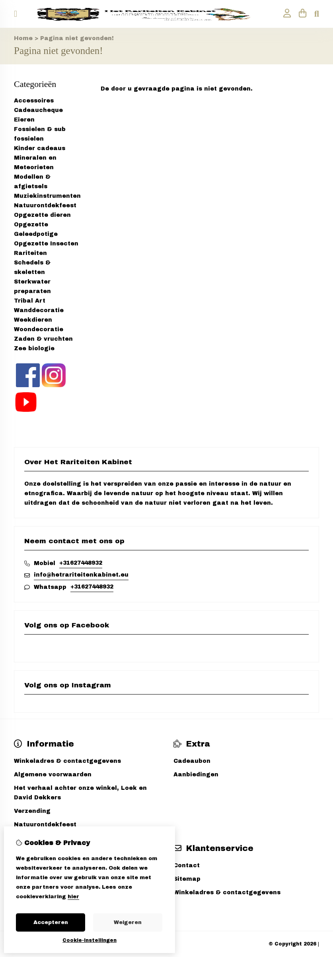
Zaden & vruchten (43, 339)
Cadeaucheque (38, 110)
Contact (186, 865)
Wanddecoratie (39, 310)
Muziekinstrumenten (47, 196)
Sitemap (187, 879)
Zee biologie (34, 348)
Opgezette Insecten (46, 244)
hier (73, 896)
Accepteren (50, 922)
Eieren (24, 120)
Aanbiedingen (195, 775)
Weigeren (128, 922)
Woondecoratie (38, 329)
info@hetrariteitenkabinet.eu (81, 575)
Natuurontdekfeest (45, 205)
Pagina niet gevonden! (77, 38)
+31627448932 (80, 563)
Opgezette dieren (42, 215)
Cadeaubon (191, 761)
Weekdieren (33, 320)
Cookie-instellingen (89, 940)
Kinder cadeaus (39, 148)
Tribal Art (29, 301)
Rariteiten (30, 253)
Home (23, 38)
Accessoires (34, 101)
